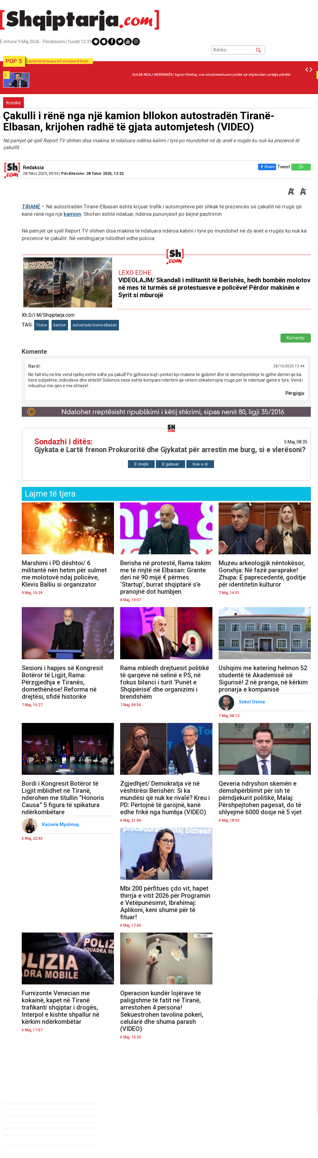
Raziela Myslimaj (61, 824)
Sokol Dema (252, 702)
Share (265, 166)
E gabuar (170, 464)
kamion (72, 214)
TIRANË (31, 206)
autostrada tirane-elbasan (95, 325)
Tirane (41, 325)
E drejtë (141, 464)
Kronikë (13, 102)
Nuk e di (200, 464)
